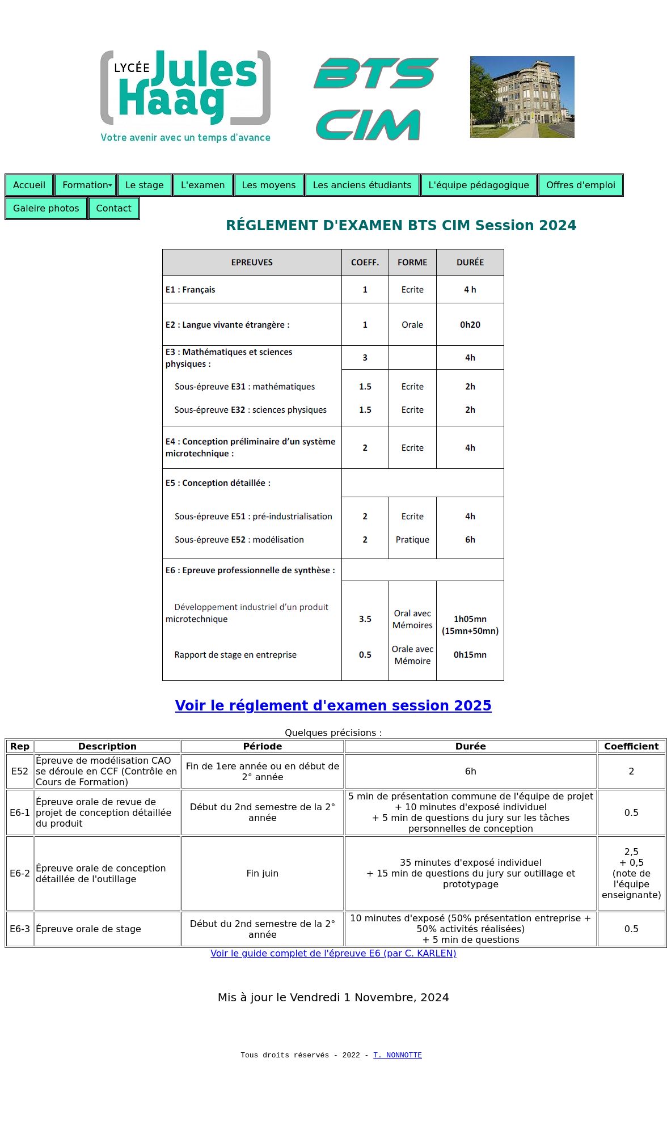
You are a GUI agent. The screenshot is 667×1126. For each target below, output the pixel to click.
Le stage (144, 185)
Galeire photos (46, 208)
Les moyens (269, 185)
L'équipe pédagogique (479, 185)
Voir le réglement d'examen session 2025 (333, 706)
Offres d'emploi (580, 185)
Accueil (29, 185)
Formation (85, 185)
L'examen (203, 185)
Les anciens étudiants (362, 185)
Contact (114, 208)
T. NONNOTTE (397, 1056)
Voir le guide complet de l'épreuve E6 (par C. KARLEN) (333, 953)
